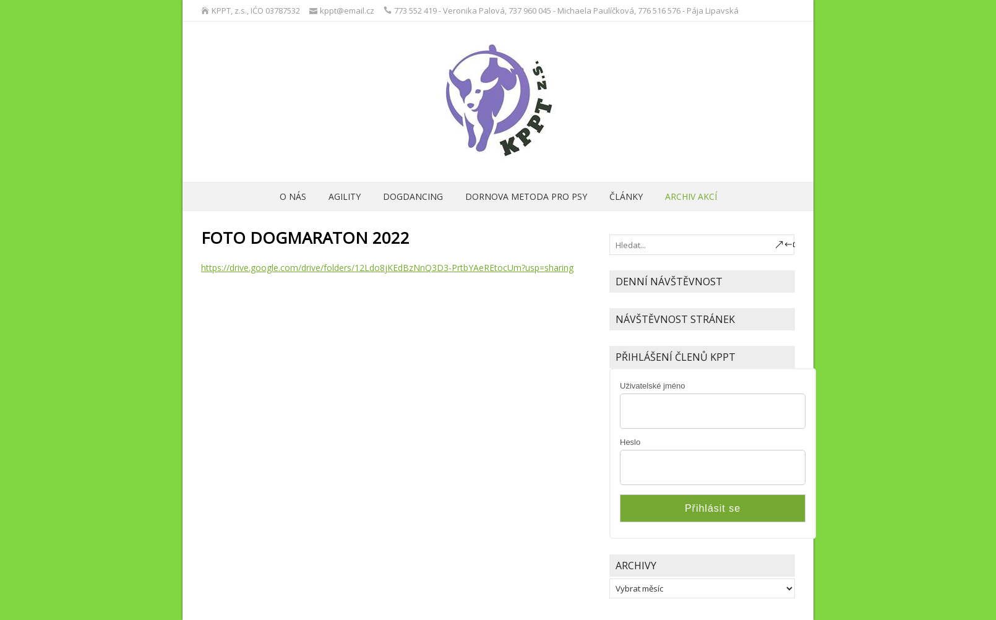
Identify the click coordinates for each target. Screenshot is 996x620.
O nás (293, 196)
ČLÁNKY (626, 196)
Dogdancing (413, 196)
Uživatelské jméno (652, 385)
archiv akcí (691, 196)
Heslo (630, 442)
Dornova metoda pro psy (526, 196)
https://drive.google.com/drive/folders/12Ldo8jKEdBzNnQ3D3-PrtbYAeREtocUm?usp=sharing (387, 267)
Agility (344, 196)
